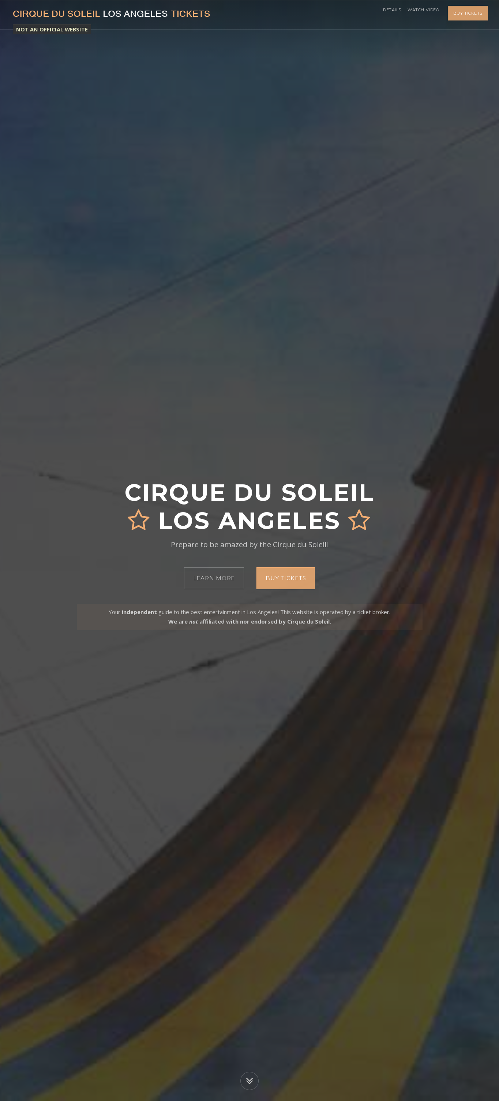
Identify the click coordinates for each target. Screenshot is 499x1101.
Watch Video (421, 14)
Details (385, 14)
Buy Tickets (468, 14)
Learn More (214, 578)
